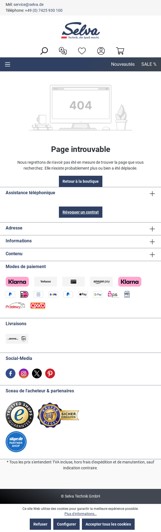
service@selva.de (28, 4)
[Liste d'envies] (80, 50)
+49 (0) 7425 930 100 (44, 10)
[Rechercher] (42, 50)
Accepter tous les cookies (108, 524)
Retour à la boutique (81, 181)
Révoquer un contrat (81, 212)
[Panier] (118, 50)
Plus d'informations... (81, 514)
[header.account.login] (99, 50)
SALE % (149, 64)
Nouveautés (123, 64)
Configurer (66, 524)
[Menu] (7, 64)
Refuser (40, 524)
